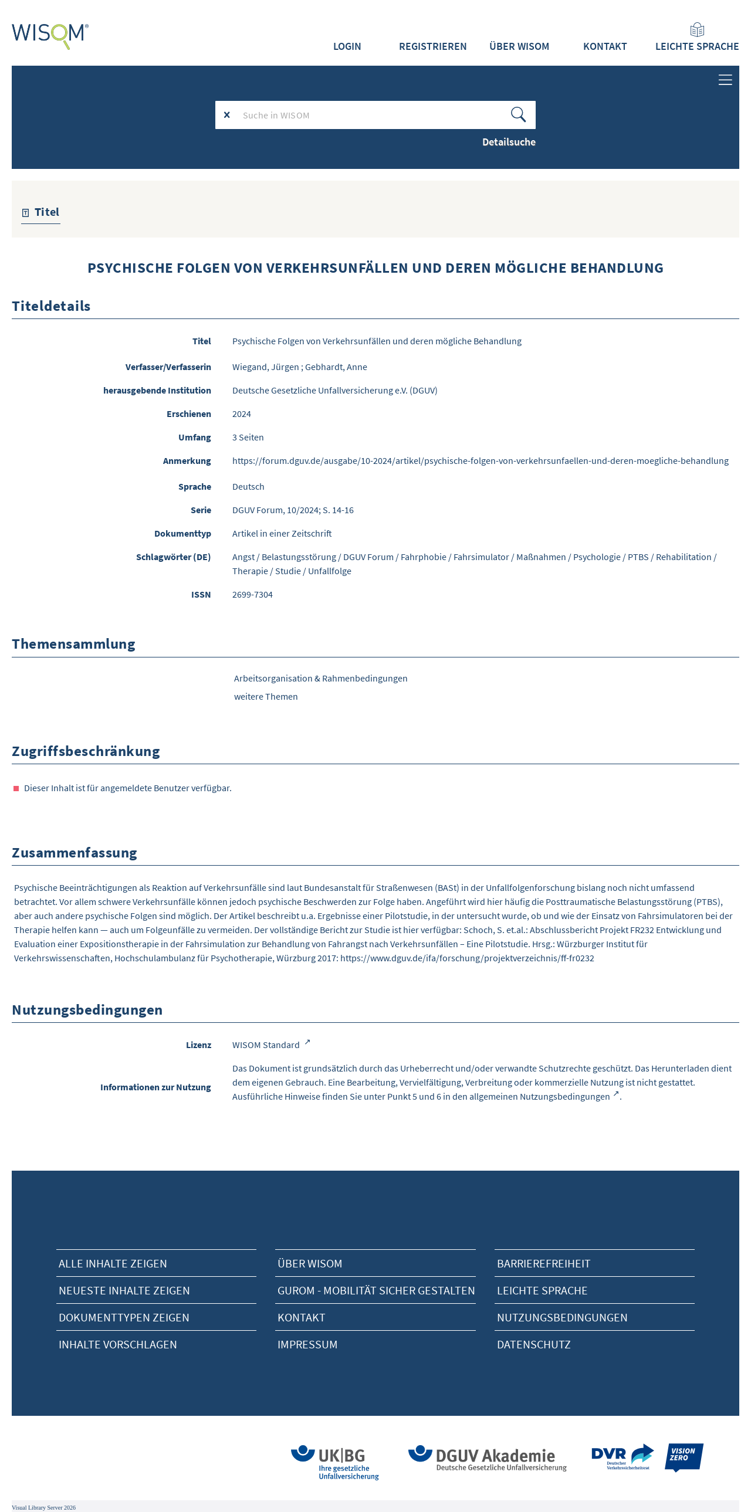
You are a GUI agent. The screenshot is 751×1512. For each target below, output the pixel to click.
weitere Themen (266, 696)
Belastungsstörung (299, 556)
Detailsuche (509, 141)
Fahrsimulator (481, 556)
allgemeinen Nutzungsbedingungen (539, 1096)
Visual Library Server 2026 (44, 1507)
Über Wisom (310, 1263)
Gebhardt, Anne (336, 366)
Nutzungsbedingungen (562, 1317)
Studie (288, 571)
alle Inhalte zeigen (113, 1263)
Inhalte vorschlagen (118, 1344)
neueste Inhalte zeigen (124, 1290)
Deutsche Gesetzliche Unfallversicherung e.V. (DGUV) (335, 390)
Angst (243, 556)
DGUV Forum (368, 556)
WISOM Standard (267, 1044)
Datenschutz (534, 1344)
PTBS (638, 556)
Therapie (250, 571)
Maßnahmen (541, 556)
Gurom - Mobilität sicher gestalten (376, 1290)
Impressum (308, 1344)
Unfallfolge (329, 571)
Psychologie (597, 556)
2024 (241, 413)
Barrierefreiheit (544, 1263)
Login (347, 46)
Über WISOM (519, 46)
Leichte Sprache (697, 37)
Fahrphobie (423, 556)
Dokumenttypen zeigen (124, 1317)
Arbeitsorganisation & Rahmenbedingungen (321, 678)
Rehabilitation (684, 556)
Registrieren (433, 46)
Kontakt (605, 46)
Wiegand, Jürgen (265, 366)
